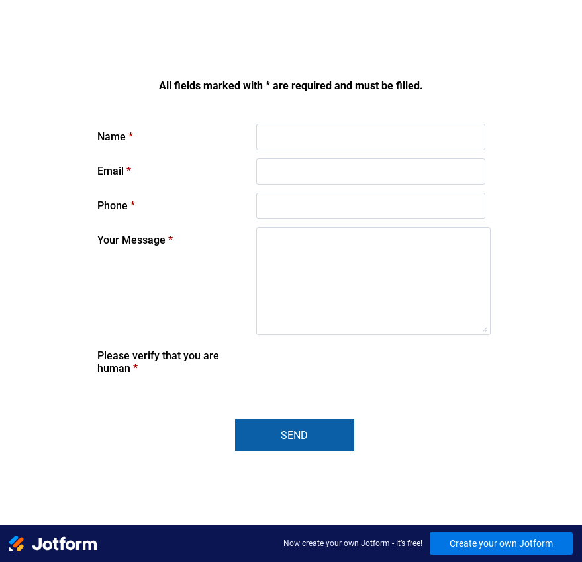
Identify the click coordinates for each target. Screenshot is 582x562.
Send (294, 435)
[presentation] (357, 369)
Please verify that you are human (158, 362)
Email (114, 171)
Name (115, 136)
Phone (116, 205)
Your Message (135, 240)
